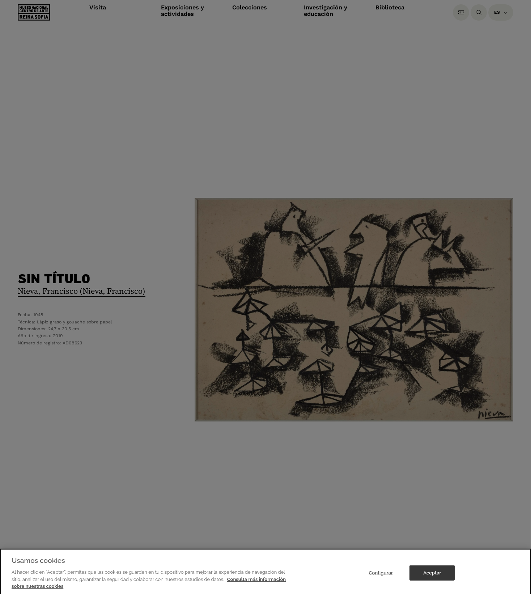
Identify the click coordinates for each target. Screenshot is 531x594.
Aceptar (432, 576)
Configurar (381, 576)
